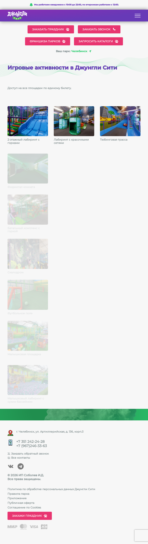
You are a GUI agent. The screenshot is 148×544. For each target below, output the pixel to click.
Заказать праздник (50, 29)
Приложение (17, 498)
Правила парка (18, 494)
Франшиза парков (48, 41)
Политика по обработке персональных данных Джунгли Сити (51, 489)
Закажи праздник (29, 516)
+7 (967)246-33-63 (31, 446)
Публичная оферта (21, 503)
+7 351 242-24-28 (30, 442)
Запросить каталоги (98, 41)
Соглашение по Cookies (24, 507)
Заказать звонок (99, 29)
